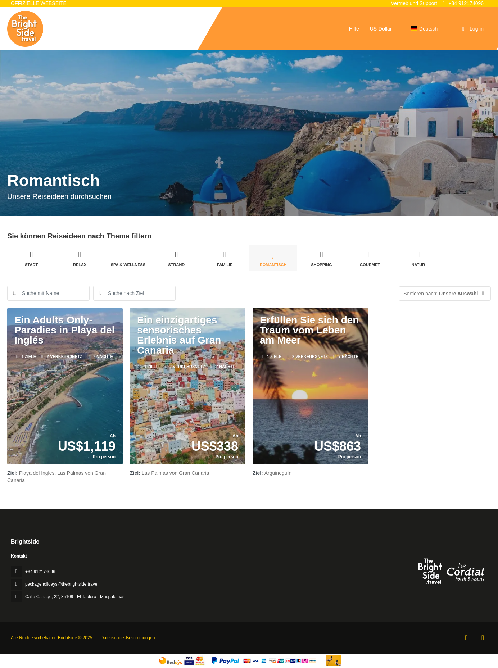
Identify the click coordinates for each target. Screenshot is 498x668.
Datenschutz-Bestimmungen (128, 637)
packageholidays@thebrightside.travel (61, 584)
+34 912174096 (462, 3)
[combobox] (134, 293)
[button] (445, 293)
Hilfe (354, 29)
